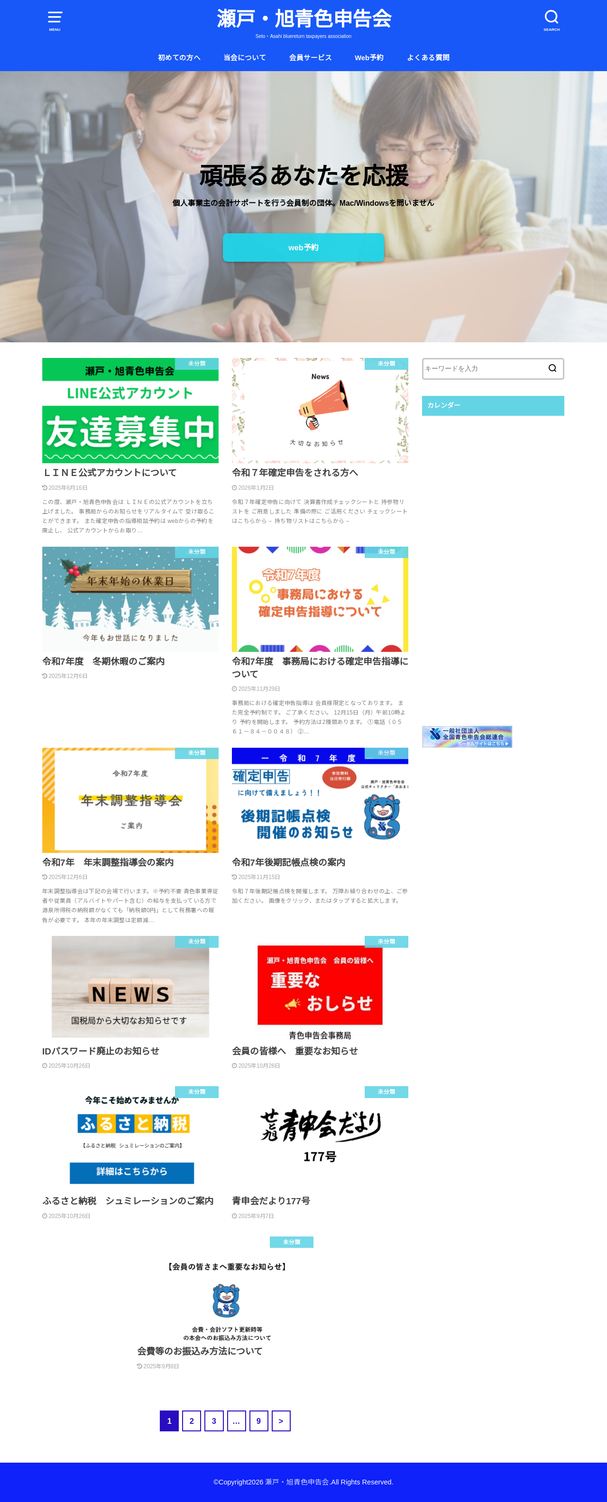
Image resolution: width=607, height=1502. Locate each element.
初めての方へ (179, 58)
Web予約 (369, 58)
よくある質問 (428, 58)
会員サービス (310, 58)
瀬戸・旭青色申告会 (303, 19)
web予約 (303, 247)
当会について (244, 58)
